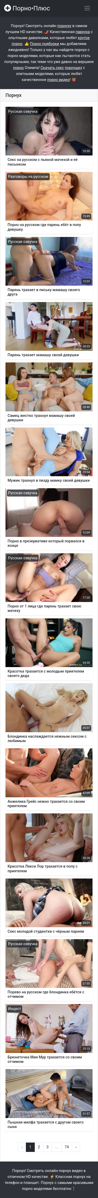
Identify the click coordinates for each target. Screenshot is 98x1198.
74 (67, 1147)
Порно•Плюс (27, 8)
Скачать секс (52, 68)
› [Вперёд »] (75, 1147)
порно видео (58, 80)
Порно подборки (44, 44)
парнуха (83, 32)
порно (18, 68)
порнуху (64, 26)
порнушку (73, 68)
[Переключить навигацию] (87, 8)
